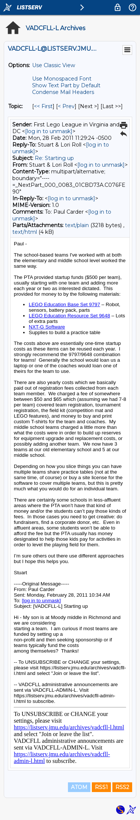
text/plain (77, 225)
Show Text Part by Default (66, 85)
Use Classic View (53, 65)
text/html (24, 232)
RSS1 (101, 787)
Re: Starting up (54, 158)
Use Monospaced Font (61, 78)
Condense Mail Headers (63, 92)
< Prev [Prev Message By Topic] (66, 106)
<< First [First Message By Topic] (43, 106)
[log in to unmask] (48, 131)
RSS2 (122, 787)
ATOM (79, 787)
